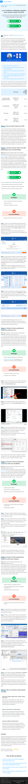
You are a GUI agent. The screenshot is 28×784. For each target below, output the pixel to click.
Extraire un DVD (12, 5)
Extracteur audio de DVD (9, 359)
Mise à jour (7, 781)
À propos (11, 781)
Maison (2, 5)
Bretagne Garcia (16, 35)
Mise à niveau (3, 781)
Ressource (6, 5)
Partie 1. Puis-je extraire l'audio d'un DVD (11, 65)
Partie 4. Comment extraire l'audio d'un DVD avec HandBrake (14, 73)
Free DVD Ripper (4, 155)
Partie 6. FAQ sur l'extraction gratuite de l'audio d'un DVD (14, 78)
